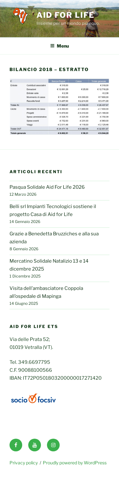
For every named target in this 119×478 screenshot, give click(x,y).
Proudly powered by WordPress (75, 462)
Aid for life (65, 15)
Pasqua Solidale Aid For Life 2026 (47, 187)
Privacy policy (24, 462)
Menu (59, 46)
